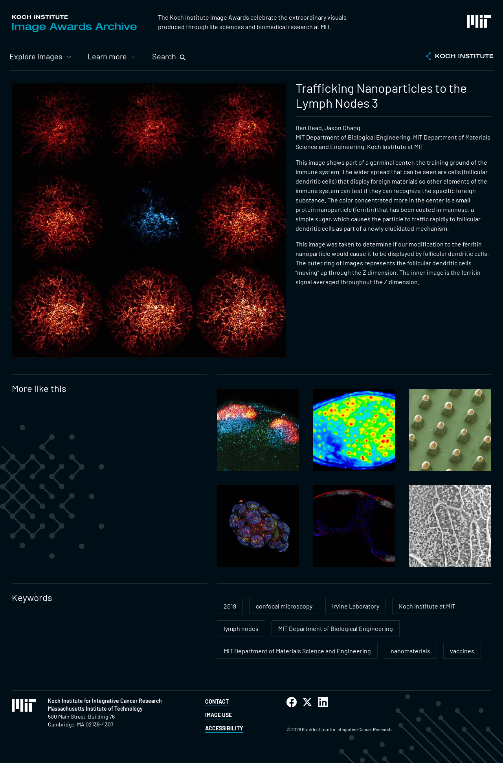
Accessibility (224, 728)
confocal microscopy (284, 606)
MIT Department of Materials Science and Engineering (297, 651)
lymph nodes (241, 628)
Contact (217, 701)
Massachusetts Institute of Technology (95, 708)
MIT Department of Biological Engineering (335, 628)
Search (164, 56)
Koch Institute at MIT (427, 606)
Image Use (218, 715)
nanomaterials (410, 651)
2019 (230, 606)
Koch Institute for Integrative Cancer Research (105, 700)
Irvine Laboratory (355, 606)
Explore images (35, 56)
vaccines (462, 651)
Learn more (107, 56)
